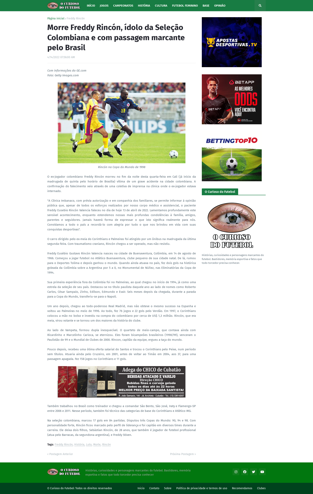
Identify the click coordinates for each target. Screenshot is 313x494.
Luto (89, 444)
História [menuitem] (144, 5)
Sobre (167, 488)
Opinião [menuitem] (219, 5)
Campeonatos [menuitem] (123, 5)
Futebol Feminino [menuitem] (185, 5)
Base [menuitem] (206, 5)
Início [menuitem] (91, 5)
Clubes (261, 488)
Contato (154, 488)
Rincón (106, 444)
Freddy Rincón (76, 18)
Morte (97, 444)
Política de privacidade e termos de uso (201, 488)
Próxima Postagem (182, 454)
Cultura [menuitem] (161, 5)
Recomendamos (242, 488)
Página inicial (55, 18)
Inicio (141, 488)
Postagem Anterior (61, 454)
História (79, 444)
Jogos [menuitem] (104, 5)
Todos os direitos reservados (93, 488)
